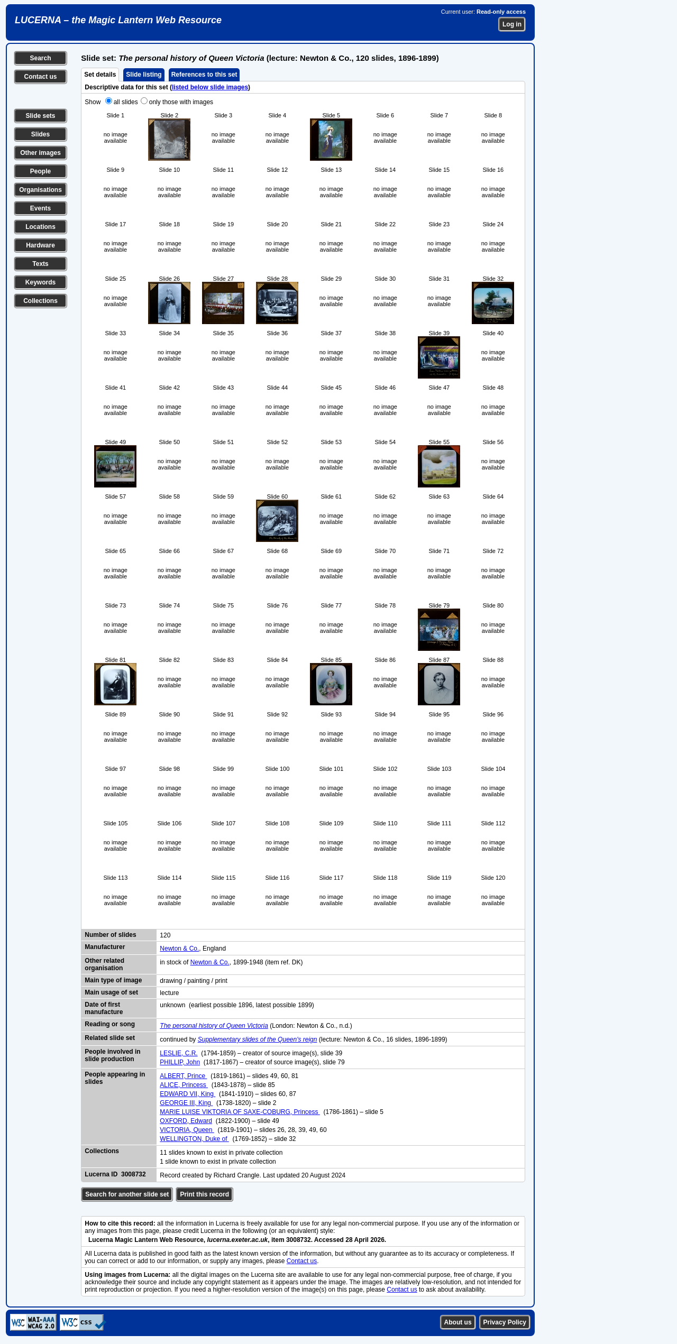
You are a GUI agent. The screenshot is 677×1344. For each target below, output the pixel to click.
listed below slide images (210, 87)
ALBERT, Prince (183, 1076)
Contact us (40, 76)
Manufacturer (105, 947)
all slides (126, 102)
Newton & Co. (179, 948)
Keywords (40, 282)
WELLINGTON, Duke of (194, 1139)
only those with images (181, 102)
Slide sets (40, 115)
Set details (100, 74)
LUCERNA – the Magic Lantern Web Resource (118, 20)
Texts (40, 264)
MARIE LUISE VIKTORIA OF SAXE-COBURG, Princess (240, 1112)
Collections (40, 301)
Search (40, 58)
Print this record (204, 1194)
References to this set (204, 74)
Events (40, 208)
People (40, 171)
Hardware (40, 245)
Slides (40, 134)
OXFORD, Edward (186, 1121)
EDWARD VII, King (187, 1094)
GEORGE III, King (186, 1103)
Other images (40, 153)
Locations (40, 227)
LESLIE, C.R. (178, 1053)
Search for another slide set (127, 1194)
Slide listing (143, 74)
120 (165, 935)
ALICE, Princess (184, 1085)
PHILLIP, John (180, 1062)
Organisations (40, 190)
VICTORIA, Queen (187, 1130)
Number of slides (110, 934)
